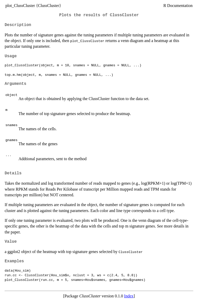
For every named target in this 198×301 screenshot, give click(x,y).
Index (128, 296)
